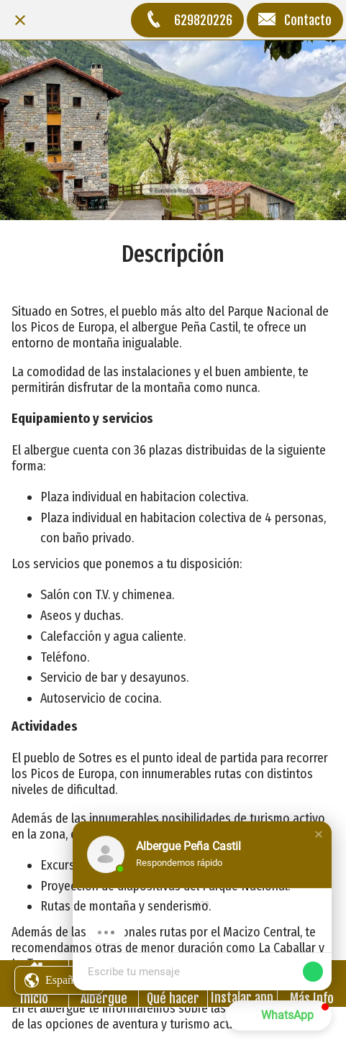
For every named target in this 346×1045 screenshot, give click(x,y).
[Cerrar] (20, 20)
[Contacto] (295, 20)
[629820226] (187, 20)
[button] (318, 834)
